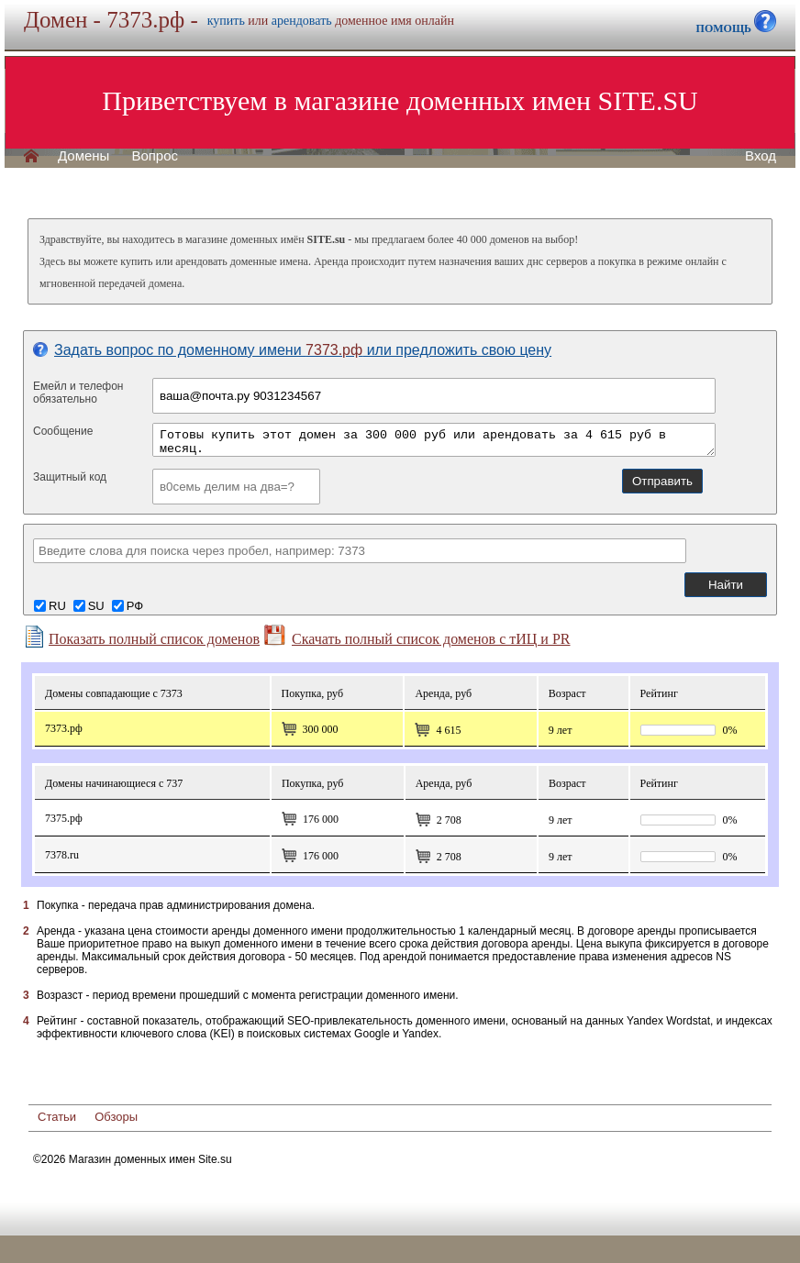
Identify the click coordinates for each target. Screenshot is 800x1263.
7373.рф (64, 728)
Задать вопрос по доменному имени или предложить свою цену (292, 350)
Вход (760, 156)
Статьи (57, 1117)
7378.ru (62, 854)
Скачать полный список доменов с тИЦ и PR (417, 636)
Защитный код (69, 477)
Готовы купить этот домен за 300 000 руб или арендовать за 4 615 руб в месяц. (434, 440)
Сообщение (63, 431)
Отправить (662, 481)
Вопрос (154, 156)
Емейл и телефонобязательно (78, 392)
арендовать (302, 21)
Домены (83, 156)
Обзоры (116, 1117)
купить (226, 21)
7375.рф (64, 818)
